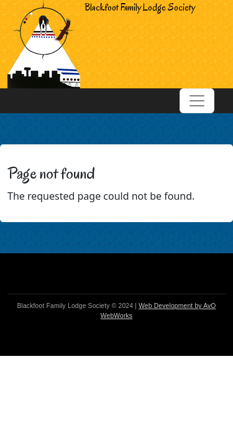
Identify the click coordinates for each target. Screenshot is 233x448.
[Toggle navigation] (197, 100)
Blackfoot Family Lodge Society (101, 44)
